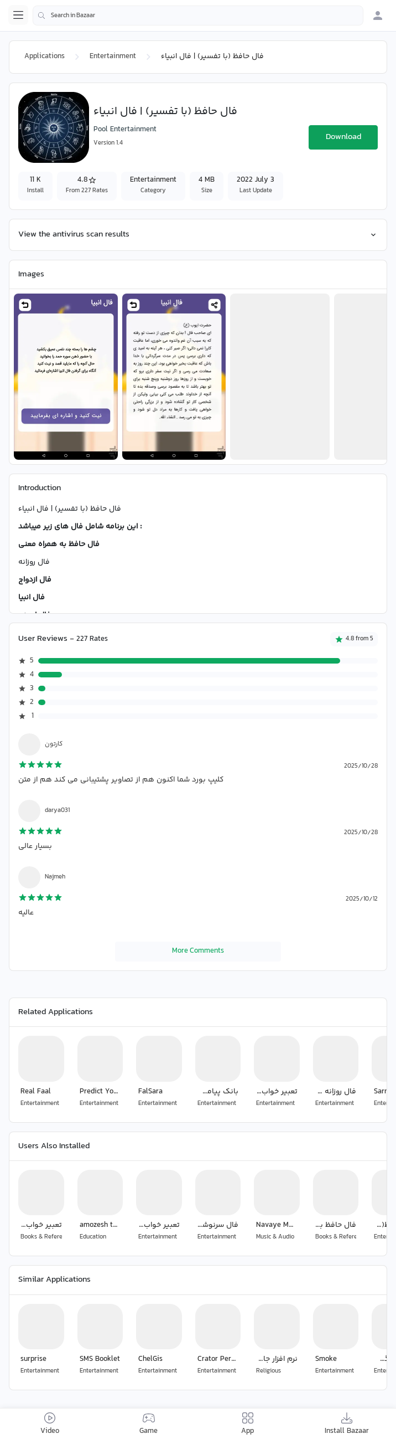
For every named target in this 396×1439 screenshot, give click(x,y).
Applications (44, 56)
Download (343, 137)
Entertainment (113, 56)
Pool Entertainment (125, 130)
